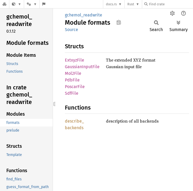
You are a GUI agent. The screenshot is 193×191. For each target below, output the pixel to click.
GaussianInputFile (82, 66)
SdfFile (71, 93)
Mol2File (73, 73)
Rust (130, 4)
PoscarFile (75, 86)
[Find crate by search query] (171, 4)
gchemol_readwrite (83, 15)
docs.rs (111, 4)
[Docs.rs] (4, 4)
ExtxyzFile (74, 60)
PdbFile (72, 80)
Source (71, 29)
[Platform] (31, 4)
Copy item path (118, 22)
